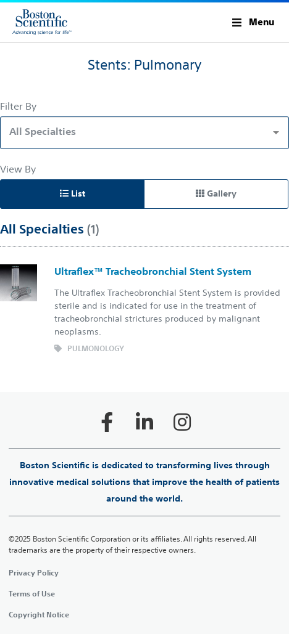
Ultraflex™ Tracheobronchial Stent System (152, 271)
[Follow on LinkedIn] (144, 422)
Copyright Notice (39, 614)
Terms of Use (32, 593)
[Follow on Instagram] (182, 422)
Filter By (18, 106)
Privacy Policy (34, 572)
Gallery (216, 193)
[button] (253, 22)
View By (18, 169)
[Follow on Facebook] (107, 422)
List (72, 193)
